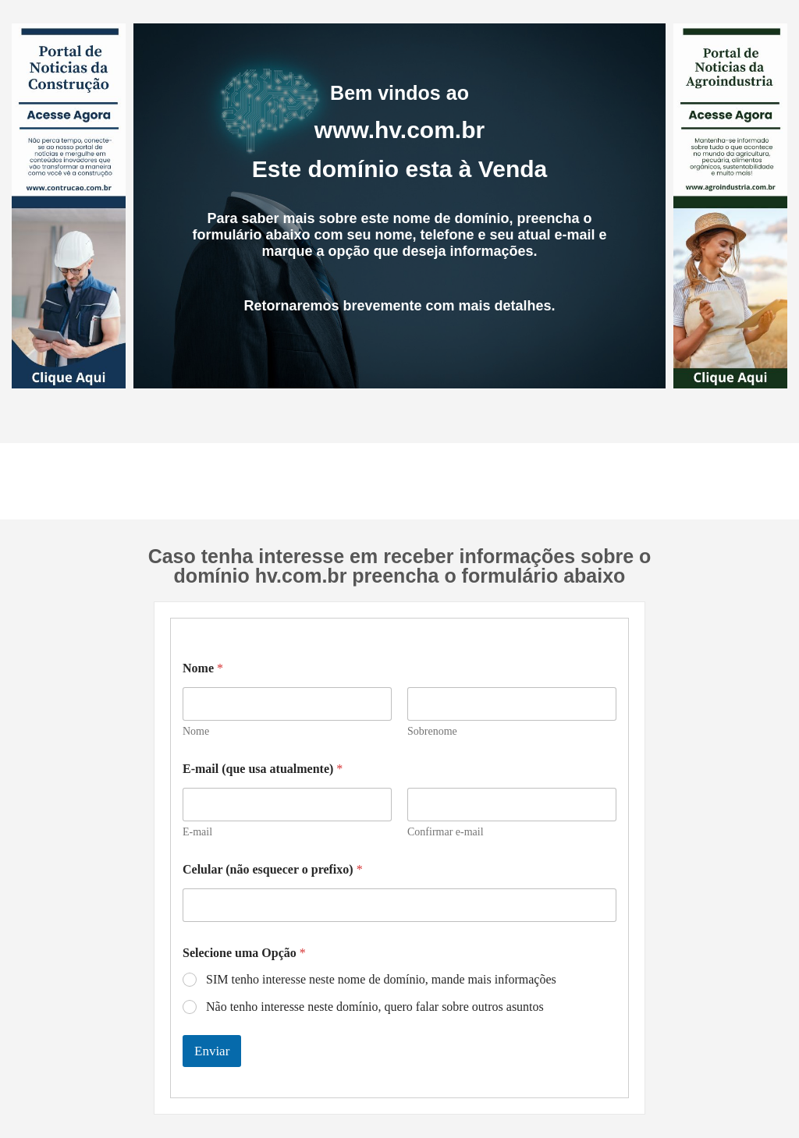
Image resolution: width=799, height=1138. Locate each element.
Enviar (211, 1051)
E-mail (197, 832)
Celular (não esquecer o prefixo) (273, 869)
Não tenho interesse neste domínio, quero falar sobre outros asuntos (375, 1006)
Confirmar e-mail (445, 832)
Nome (196, 731)
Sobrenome (432, 731)
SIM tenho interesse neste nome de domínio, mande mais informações (381, 979)
